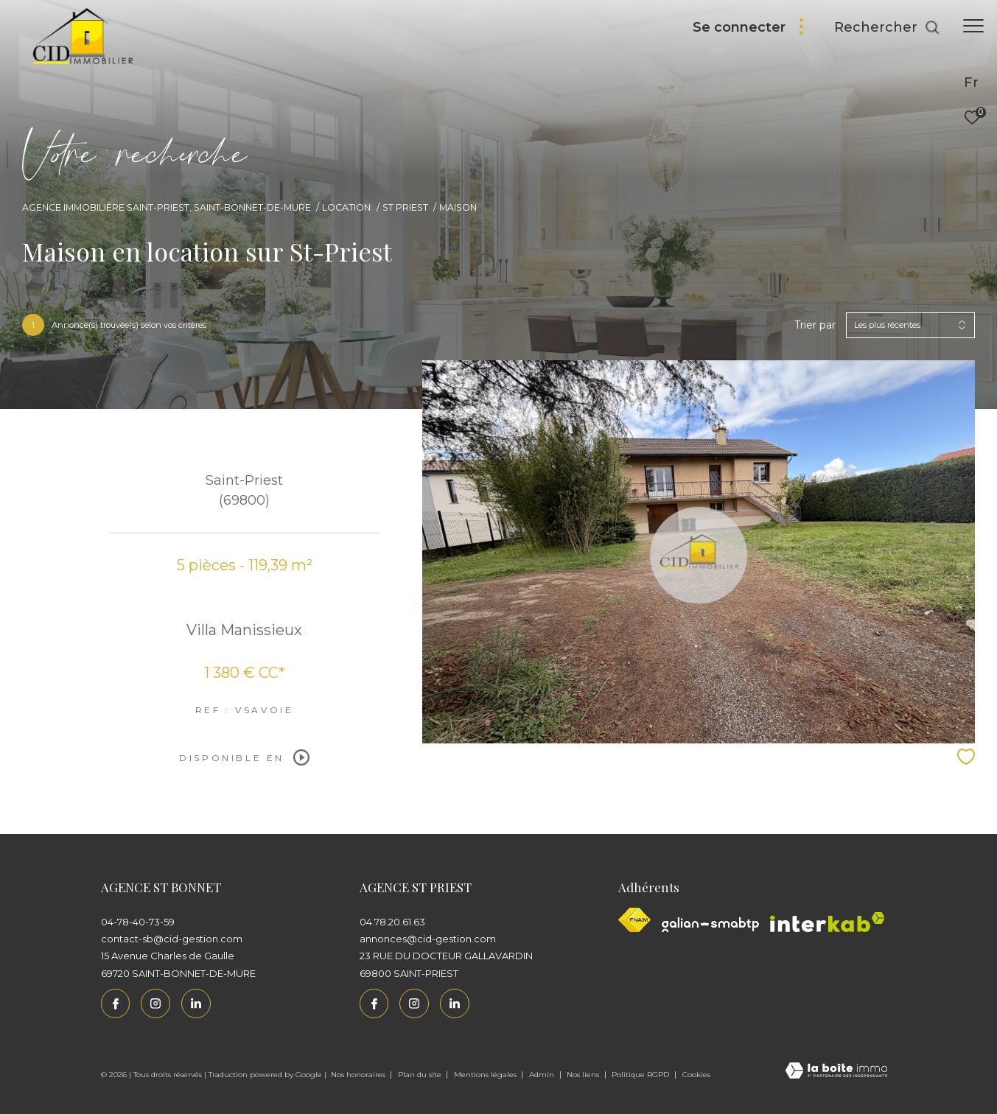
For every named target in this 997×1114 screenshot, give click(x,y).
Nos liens (584, 1074)
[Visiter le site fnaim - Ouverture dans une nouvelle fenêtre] (634, 920)
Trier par (815, 325)
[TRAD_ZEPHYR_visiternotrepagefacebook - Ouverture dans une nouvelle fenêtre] (115, 1003)
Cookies (696, 1075)
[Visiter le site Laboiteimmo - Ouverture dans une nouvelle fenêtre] (836, 1071)
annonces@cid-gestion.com (428, 939)
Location (346, 207)
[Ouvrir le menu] (973, 26)
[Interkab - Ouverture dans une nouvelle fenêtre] (827, 922)
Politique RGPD (640, 1074)
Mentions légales (486, 1074)
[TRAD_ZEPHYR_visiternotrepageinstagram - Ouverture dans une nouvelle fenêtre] (155, 1003)
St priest (405, 207)
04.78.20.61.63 (392, 922)
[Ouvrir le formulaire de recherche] (887, 28)
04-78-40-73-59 (138, 922)
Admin (542, 1074)
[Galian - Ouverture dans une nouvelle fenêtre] (710, 924)
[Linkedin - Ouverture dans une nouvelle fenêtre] (196, 1003)
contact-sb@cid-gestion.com (171, 939)
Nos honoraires (359, 1074)
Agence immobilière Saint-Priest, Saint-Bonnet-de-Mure (166, 207)
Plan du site (421, 1074)
